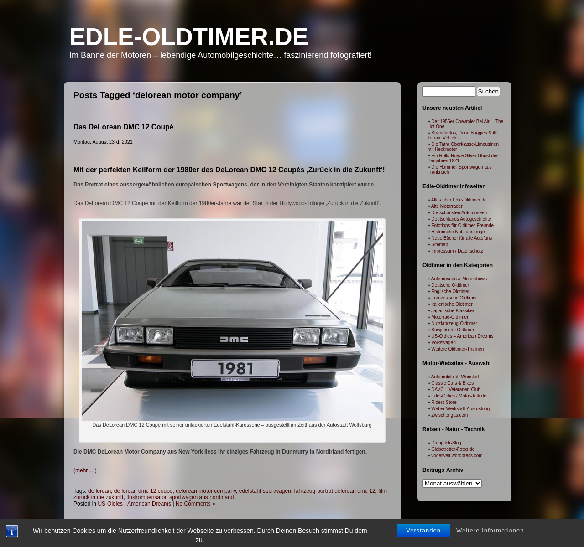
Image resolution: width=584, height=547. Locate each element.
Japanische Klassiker (452, 310)
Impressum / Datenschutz (457, 250)
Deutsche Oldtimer (450, 285)
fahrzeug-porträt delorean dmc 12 (334, 491)
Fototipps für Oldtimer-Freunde (462, 225)
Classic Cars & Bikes (452, 383)
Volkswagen (443, 342)
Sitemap (439, 244)
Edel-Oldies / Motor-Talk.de (458, 395)
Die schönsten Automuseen (459, 212)
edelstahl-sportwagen (265, 491)
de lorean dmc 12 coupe (143, 491)
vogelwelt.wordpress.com (456, 455)
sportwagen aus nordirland (201, 497)
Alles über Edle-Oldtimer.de (459, 199)
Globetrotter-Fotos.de (452, 449)
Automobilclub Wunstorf (455, 376)
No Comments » (195, 504)
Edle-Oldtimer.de (188, 36)
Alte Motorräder (447, 206)
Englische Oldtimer (450, 291)
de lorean (99, 491)
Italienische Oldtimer (452, 304)
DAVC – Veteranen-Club (455, 389)
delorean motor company (206, 491)
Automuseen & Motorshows (459, 278)
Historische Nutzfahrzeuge (458, 231)
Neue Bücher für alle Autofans (461, 238)
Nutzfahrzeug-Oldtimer (454, 323)
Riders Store (444, 402)
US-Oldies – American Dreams (462, 336)
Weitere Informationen (490, 536)
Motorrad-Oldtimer (449, 317)
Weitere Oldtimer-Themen (457, 348)
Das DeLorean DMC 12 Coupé (123, 127)
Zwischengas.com (449, 415)
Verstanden (423, 536)
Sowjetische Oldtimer (452, 329)
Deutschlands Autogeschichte (461, 219)
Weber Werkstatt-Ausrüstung (460, 408)
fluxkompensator (146, 497)
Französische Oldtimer (454, 297)
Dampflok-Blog (446, 442)
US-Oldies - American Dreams (134, 504)
